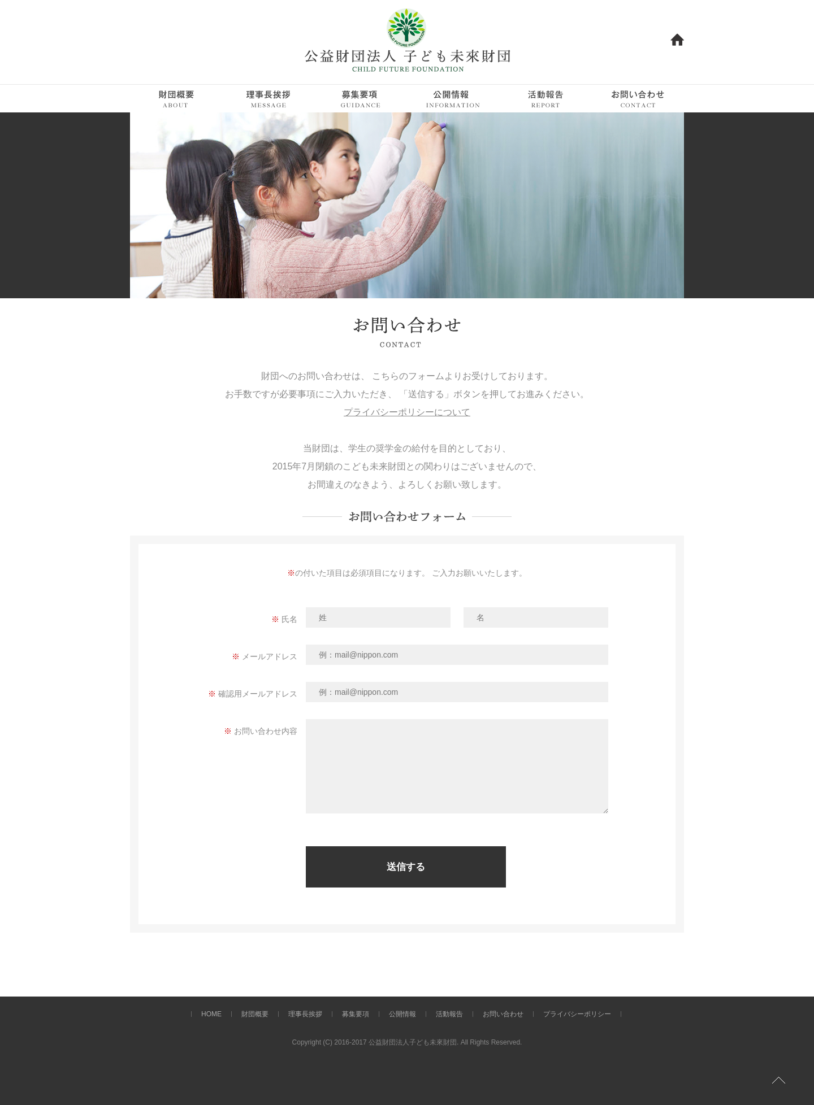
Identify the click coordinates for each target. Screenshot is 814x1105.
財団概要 (255, 1014)
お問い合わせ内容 (265, 731)
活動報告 (449, 1014)
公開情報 (402, 1014)
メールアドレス (269, 656)
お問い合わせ (503, 1014)
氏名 (289, 619)
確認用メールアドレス (257, 693)
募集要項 (355, 1014)
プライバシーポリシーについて (407, 412)
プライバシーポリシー (577, 1014)
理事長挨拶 (305, 1014)
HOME (211, 1014)
